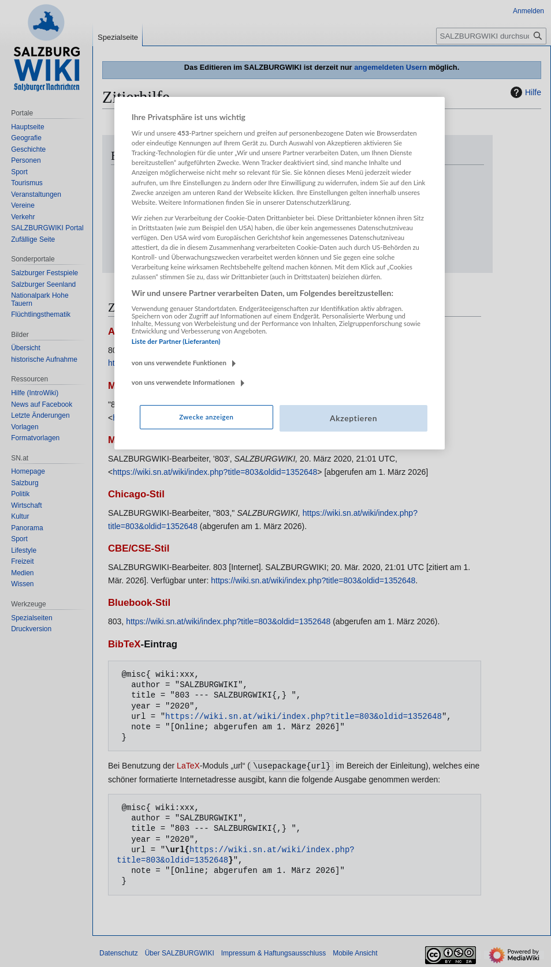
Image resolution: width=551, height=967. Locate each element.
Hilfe (524, 92)
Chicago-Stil (136, 494)
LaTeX (188, 765)
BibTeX (124, 644)
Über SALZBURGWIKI (179, 953)
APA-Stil (127, 331)
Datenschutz (118, 953)
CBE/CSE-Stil (138, 548)
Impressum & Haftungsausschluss (273, 953)
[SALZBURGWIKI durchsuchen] (491, 36)
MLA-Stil (127, 385)
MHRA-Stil (131, 439)
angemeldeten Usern (390, 67)
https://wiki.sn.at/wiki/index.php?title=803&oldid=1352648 (293, 243)
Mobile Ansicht (355, 953)
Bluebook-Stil (139, 602)
